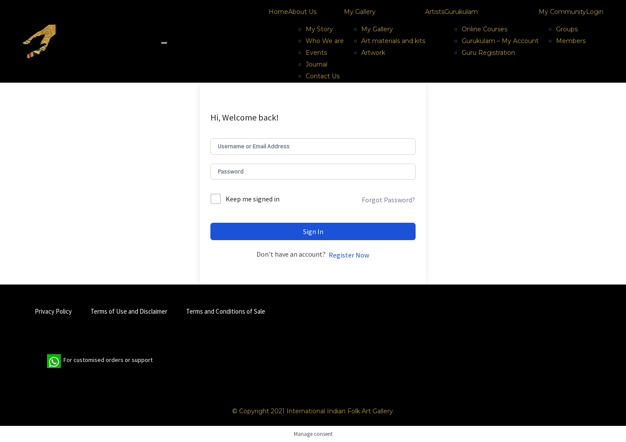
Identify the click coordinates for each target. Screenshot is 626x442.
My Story (319, 29)
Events (316, 53)
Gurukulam (461, 12)
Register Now (349, 255)
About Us (302, 12)
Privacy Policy (53, 311)
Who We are (325, 41)
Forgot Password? (388, 199)
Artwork (373, 53)
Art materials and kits (393, 41)
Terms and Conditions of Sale (225, 311)
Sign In (313, 231)
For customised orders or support (100, 361)
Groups (567, 29)
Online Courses (484, 29)
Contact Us (323, 76)
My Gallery (360, 12)
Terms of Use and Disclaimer (128, 311)
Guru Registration (488, 53)
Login (594, 12)
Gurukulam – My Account (500, 41)
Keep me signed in (253, 198)
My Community (562, 12)
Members (571, 41)
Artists (434, 12)
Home (278, 12)
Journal (316, 64)
